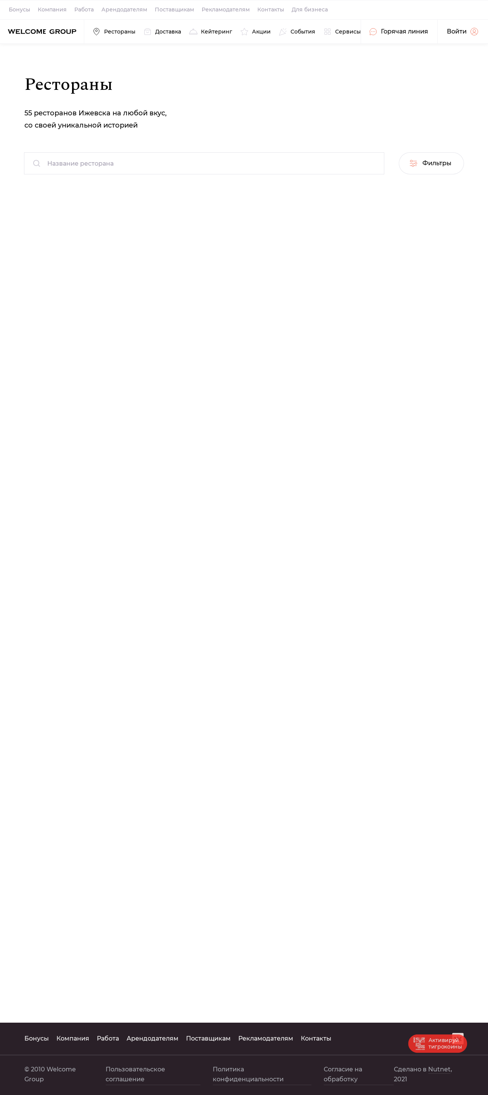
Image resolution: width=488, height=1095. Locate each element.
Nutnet (439, 1069)
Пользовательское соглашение (135, 1074)
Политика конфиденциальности (248, 1074)
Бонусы (19, 9)
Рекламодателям (226, 9)
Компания (52, 9)
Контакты (270, 9)
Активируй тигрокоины (437, 1043)
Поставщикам (174, 9)
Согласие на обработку (343, 1074)
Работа (84, 9)
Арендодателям (124, 9)
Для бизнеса (310, 9)
